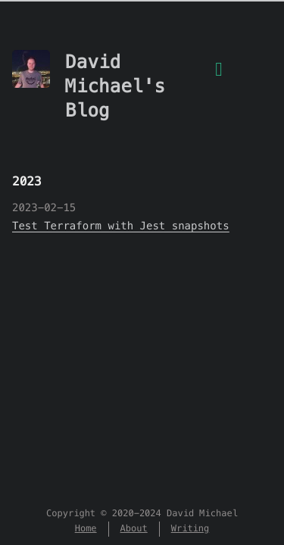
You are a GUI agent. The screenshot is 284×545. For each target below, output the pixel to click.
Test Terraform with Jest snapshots (120, 225)
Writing (190, 528)
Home (86, 528)
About (134, 528)
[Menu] (219, 78)
